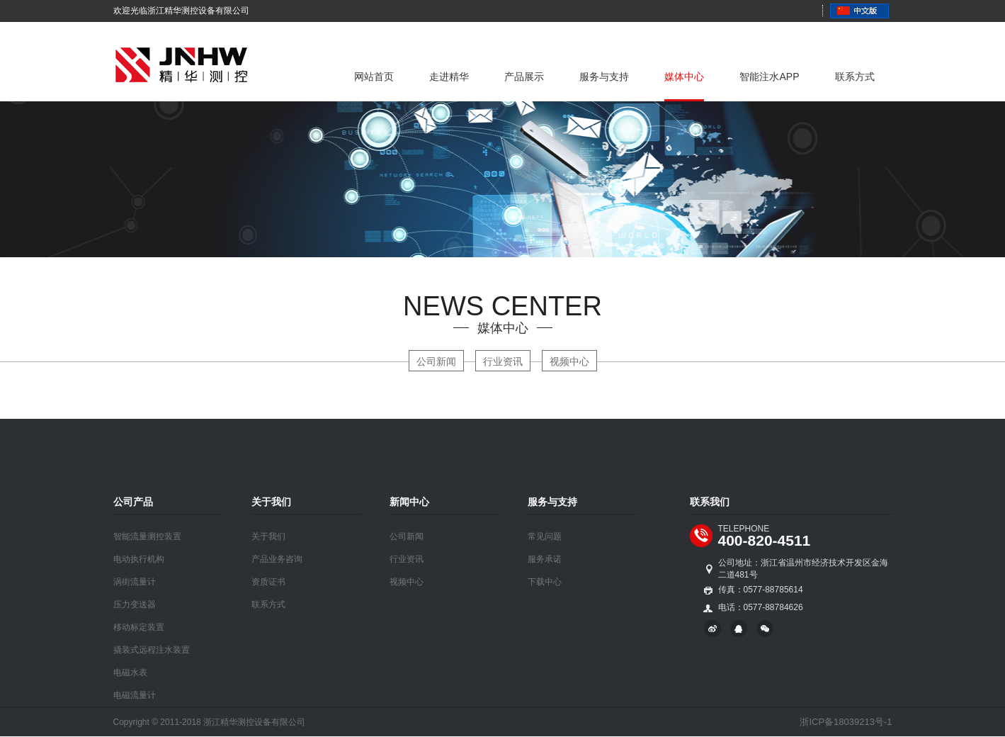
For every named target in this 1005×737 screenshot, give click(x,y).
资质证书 (268, 582)
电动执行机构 (138, 559)
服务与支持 (604, 76)
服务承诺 (545, 559)
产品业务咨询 (276, 559)
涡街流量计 (134, 582)
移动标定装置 (138, 627)
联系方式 (855, 76)
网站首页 (374, 76)
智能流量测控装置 (147, 536)
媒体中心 (684, 76)
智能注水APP (769, 76)
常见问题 (545, 536)
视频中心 (569, 361)
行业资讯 (503, 361)
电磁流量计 (134, 695)
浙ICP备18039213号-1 (846, 721)
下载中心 (545, 582)
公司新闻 (436, 361)
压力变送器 (134, 604)
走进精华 (449, 76)
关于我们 (268, 536)
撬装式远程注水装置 (151, 650)
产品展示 (524, 76)
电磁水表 (130, 672)
